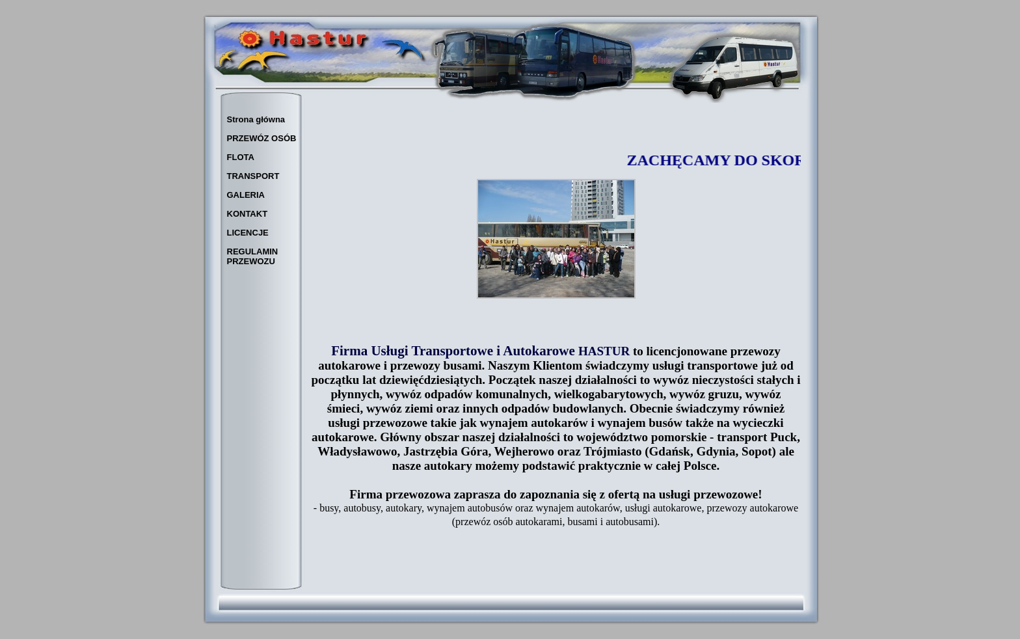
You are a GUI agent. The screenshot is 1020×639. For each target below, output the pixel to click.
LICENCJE (248, 233)
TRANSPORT (253, 176)
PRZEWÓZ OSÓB (262, 138)
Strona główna (256, 119)
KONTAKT (247, 214)
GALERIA (246, 195)
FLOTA (240, 157)
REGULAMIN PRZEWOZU (252, 256)
